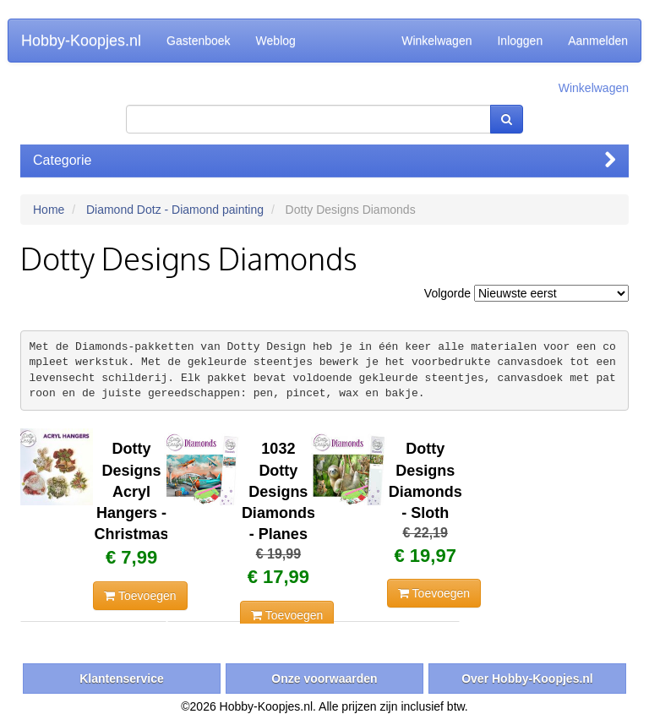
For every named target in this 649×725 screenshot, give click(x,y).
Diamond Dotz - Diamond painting (175, 209)
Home (48, 209)
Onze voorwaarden (324, 678)
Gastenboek (198, 40)
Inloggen (520, 40)
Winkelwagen (436, 40)
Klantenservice (121, 678)
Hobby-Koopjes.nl (81, 40)
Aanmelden (598, 40)
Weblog (276, 40)
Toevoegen (140, 595)
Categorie (324, 160)
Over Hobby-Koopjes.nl (527, 678)
